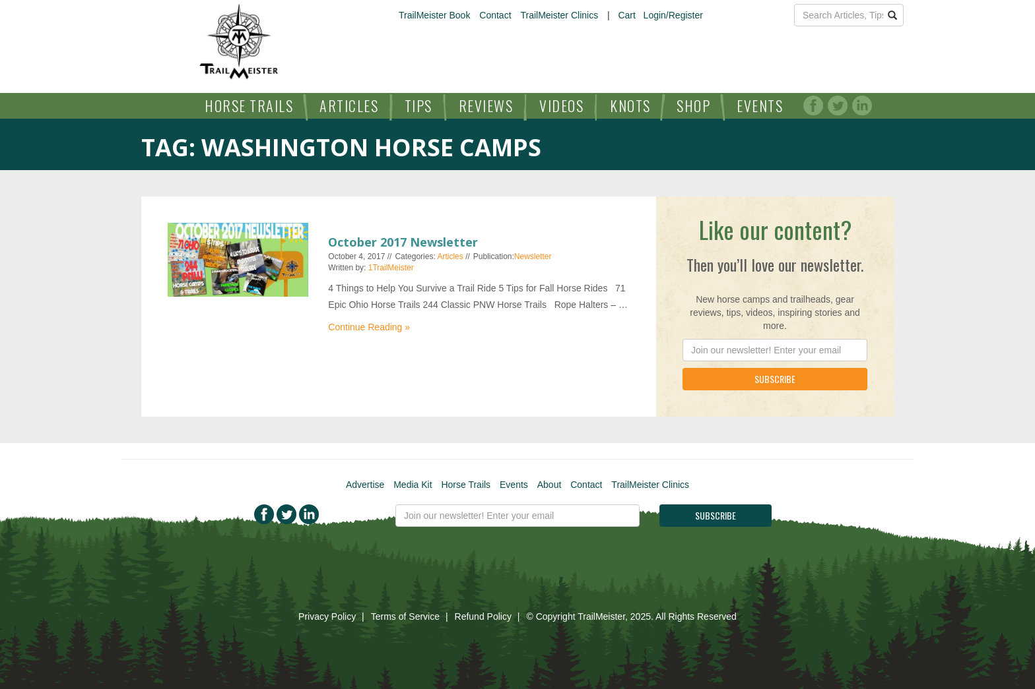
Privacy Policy (327, 616)
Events (760, 105)
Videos (561, 105)
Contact (495, 15)
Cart (626, 15)
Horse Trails (249, 105)
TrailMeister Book (434, 15)
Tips (418, 105)
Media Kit (412, 484)
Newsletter (533, 256)
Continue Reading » (369, 327)
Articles (348, 105)
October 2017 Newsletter (403, 242)
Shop (693, 105)
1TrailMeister (391, 267)
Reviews (486, 105)
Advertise (365, 484)
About (549, 484)
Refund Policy (483, 616)
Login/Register (673, 15)
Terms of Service (405, 616)
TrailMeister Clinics (559, 15)
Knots (630, 105)
